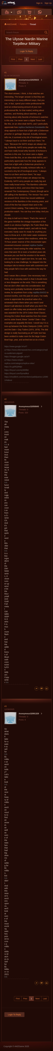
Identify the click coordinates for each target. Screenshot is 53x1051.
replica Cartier (36, 245)
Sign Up (48, 3)
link (5, 444)
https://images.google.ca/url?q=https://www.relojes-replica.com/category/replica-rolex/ (19, 359)
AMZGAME (10, 24)
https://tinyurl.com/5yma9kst (16, 373)
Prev (20, 59)
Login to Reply (26, 51)
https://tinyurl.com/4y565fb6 (16, 370)
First (13, 59)
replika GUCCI (39, 292)
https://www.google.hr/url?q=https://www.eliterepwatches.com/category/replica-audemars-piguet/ (26, 349)
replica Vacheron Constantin (31, 127)
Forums (23, 24)
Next (33, 59)
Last (40, 59)
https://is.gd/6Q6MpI (13, 367)
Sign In (39, 3)
